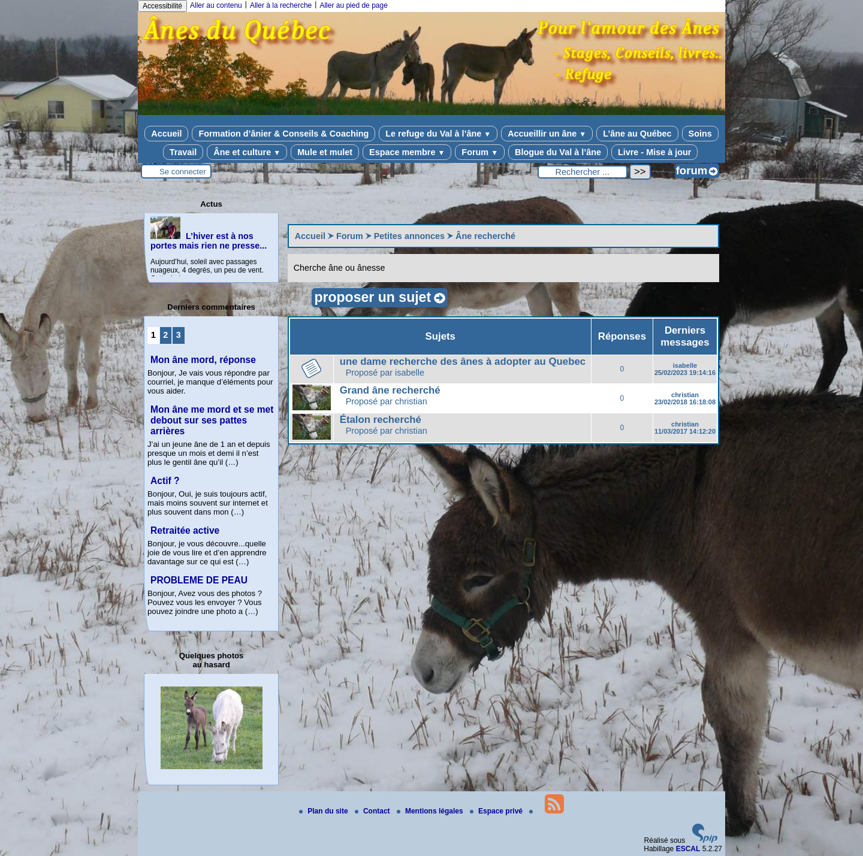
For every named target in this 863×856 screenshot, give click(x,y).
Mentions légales (431, 811)
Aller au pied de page (353, 5)
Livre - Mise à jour (654, 152)
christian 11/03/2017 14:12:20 (685, 428)
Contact (373, 811)
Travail (183, 152)
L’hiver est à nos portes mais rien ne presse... (208, 240)
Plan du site (324, 811)
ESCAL (688, 849)
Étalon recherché (380, 419)
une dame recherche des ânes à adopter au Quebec (463, 361)
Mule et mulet (324, 152)
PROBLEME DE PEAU (199, 580)
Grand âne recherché (390, 390)
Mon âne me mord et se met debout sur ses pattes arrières (211, 420)
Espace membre (407, 152)
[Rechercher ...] (582, 172)
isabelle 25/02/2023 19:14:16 (685, 369)
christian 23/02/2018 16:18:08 (685, 398)
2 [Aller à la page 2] (165, 335)
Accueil (166, 133)
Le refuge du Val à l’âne (438, 133)
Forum (479, 152)
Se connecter (182, 171)
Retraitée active (184, 530)
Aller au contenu (216, 5)
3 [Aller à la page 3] (178, 335)
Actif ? (165, 481)
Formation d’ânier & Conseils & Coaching (283, 133)
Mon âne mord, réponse (203, 360)
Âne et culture (246, 152)
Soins (700, 133)
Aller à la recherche (281, 5)
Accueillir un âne (547, 133)
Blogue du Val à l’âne (558, 152)
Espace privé (497, 811)
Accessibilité (162, 6)
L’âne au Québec (637, 133)
